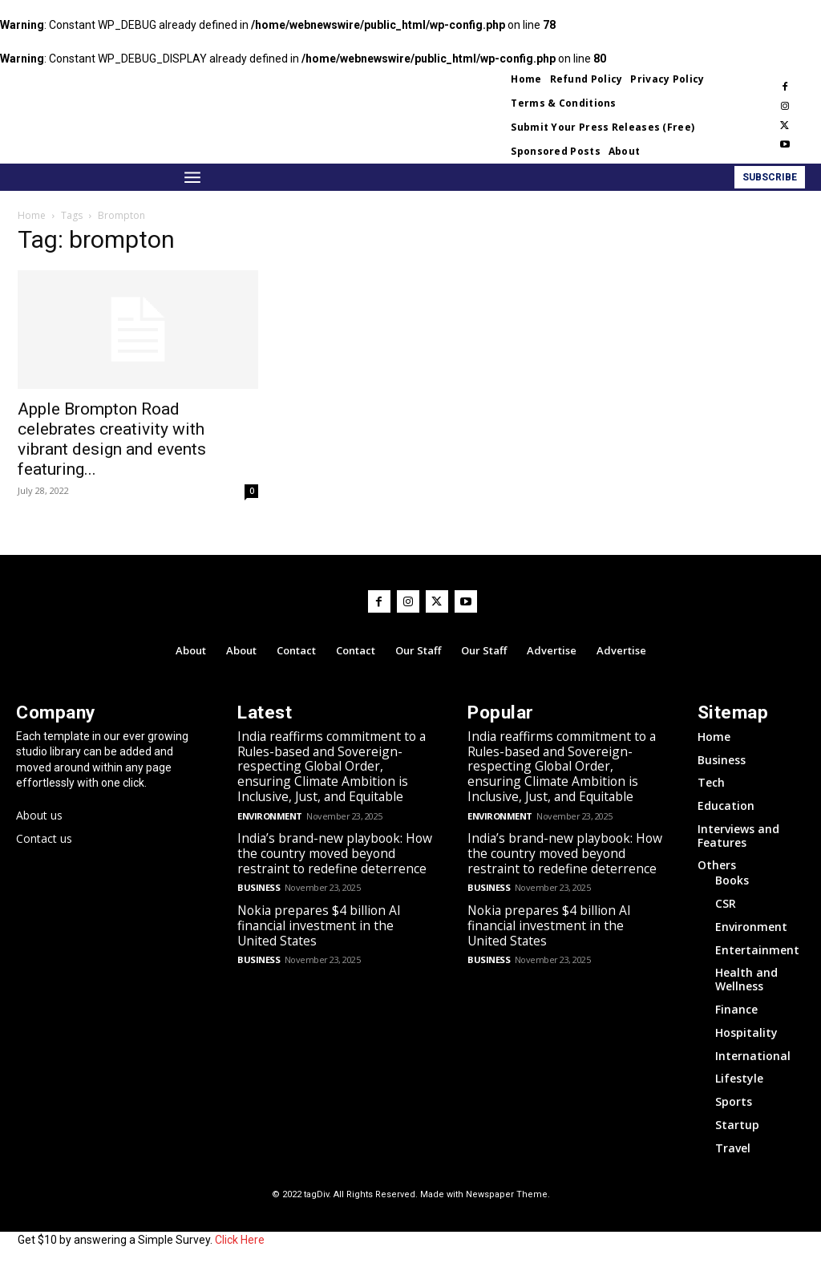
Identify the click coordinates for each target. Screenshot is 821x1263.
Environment (269, 810)
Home (32, 215)
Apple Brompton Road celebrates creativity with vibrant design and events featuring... (112, 439)
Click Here (240, 1237)
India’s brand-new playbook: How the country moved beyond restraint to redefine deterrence (329, 846)
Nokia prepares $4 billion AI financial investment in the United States (336, 910)
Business (258, 880)
